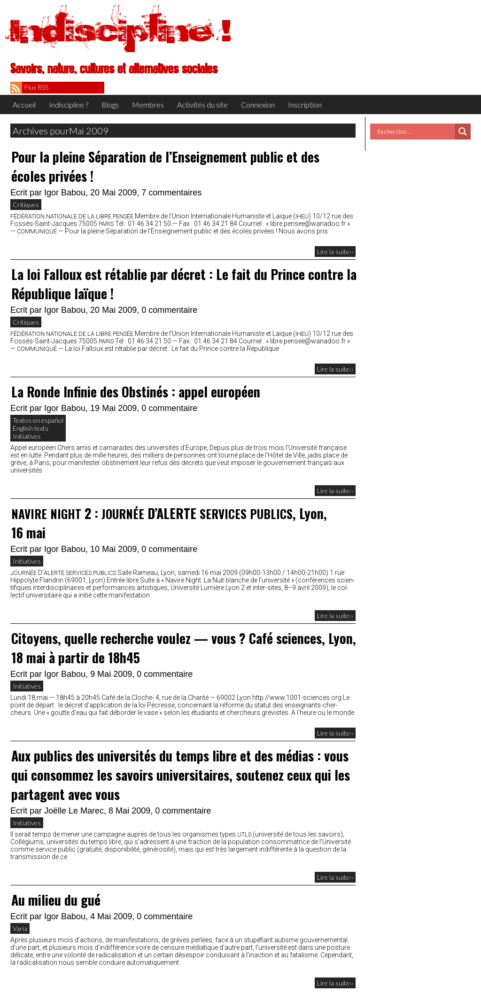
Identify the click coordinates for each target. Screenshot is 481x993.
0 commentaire (169, 310)
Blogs (110, 104)
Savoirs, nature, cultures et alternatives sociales (113, 69)
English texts (30, 428)
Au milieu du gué (56, 899)
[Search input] (414, 132)
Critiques (26, 205)
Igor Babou (64, 192)
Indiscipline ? (68, 104)
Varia (20, 928)
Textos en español (38, 420)
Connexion (258, 104)
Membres (148, 104)
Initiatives (27, 436)
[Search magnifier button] (463, 132)
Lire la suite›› (335, 252)
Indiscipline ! (120, 30)
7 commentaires (171, 192)
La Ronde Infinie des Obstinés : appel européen (135, 391)
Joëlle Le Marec (74, 810)
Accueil (24, 104)
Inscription (305, 104)
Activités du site (202, 104)
